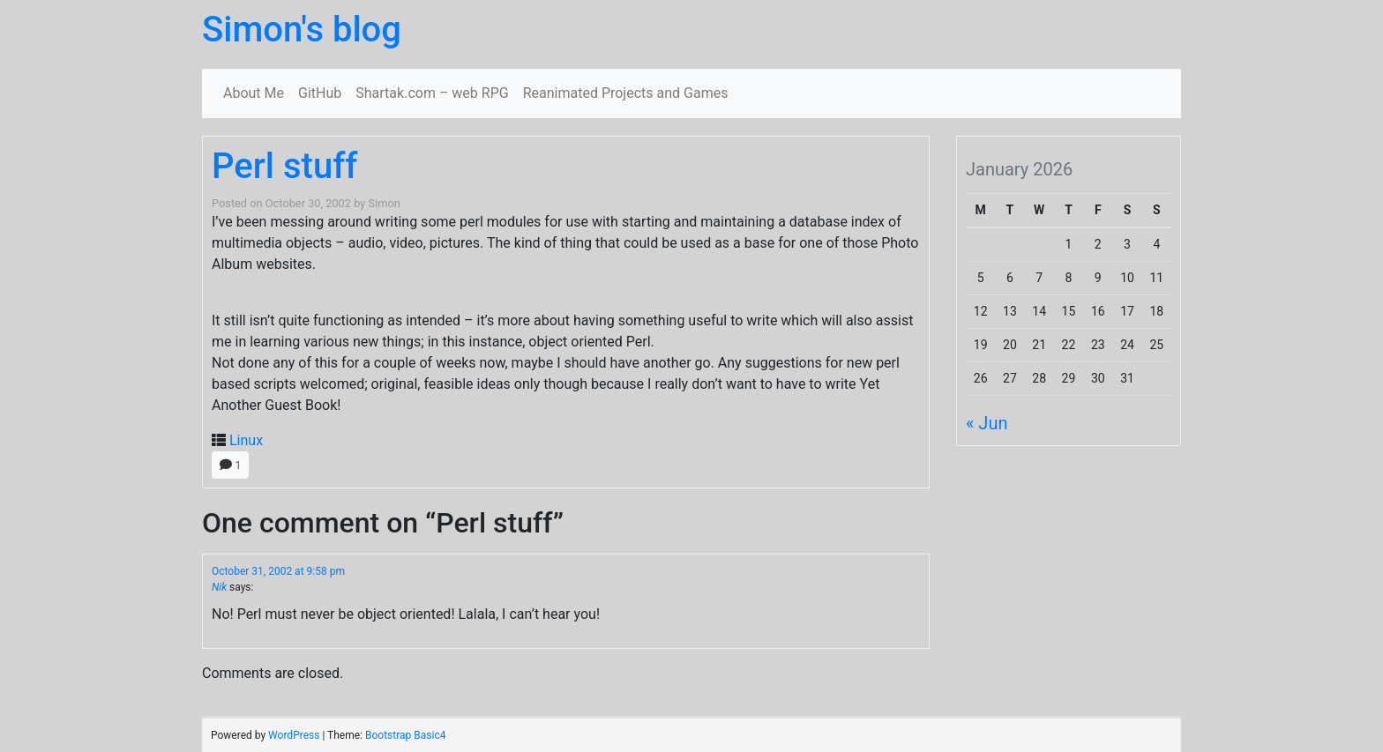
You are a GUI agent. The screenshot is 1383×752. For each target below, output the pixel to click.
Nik (219, 587)
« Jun (986, 423)
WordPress (293, 735)
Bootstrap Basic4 (405, 735)
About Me (253, 93)
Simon (384, 203)
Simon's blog (301, 29)
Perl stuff (284, 166)
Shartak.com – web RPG (431, 93)
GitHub (319, 93)
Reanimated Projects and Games (626, 93)
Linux (246, 440)
